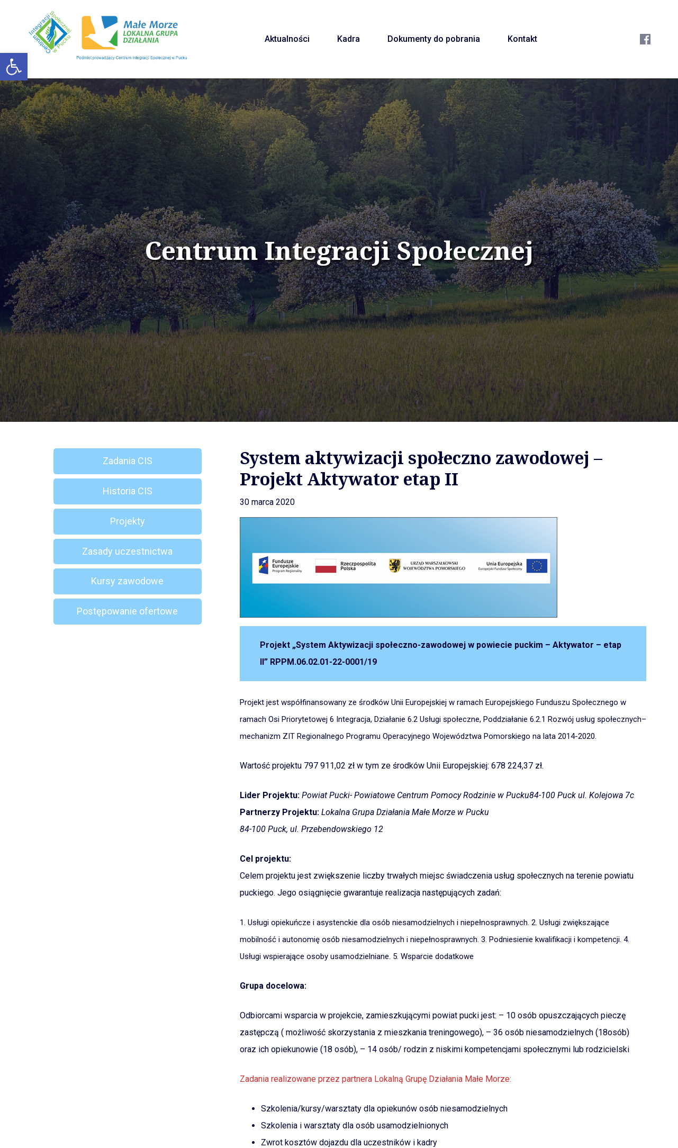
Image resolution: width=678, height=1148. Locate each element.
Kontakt (522, 39)
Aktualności (287, 39)
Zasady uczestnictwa (127, 551)
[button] (14, 66)
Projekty (127, 521)
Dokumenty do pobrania (433, 39)
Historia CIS (127, 490)
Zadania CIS (127, 460)
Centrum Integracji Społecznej (339, 250)
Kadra (348, 39)
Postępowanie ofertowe (127, 611)
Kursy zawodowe (127, 580)
